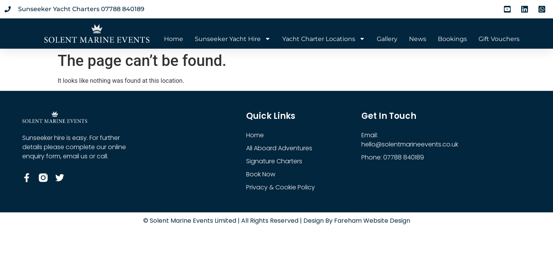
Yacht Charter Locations (323, 39)
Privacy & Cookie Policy (280, 187)
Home (173, 39)
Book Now (260, 174)
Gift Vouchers (499, 39)
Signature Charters (274, 161)
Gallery (387, 39)
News (417, 39)
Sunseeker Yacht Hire (233, 39)
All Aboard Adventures (279, 148)
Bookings (452, 39)
